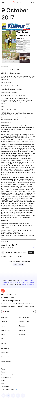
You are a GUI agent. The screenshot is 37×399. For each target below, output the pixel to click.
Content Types (24, 321)
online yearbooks (8, 282)
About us (4, 321)
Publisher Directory (7, 357)
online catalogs (20, 282)
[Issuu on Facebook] (3, 395)
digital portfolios (28, 280)
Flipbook (22, 330)
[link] (32, 2)
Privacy (3, 372)
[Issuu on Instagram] (18, 395)
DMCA (3, 381)
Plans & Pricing (6, 330)
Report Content (6, 378)
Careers (3, 326)
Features (22, 326)
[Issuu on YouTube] (23, 395)
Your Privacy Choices (9, 389)
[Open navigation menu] (3, 2)
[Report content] (34, 248)
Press (3, 334)
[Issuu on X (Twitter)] (13, 395)
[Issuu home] (17, 2)
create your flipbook (28, 284)
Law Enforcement (7, 375)
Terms (3, 369)
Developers (5, 352)
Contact (4, 343)
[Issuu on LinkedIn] (8, 395)
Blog (2, 339)
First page (4, 241)
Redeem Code (6, 361)
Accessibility (5, 386)
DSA (2, 383)
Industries (22, 334)
